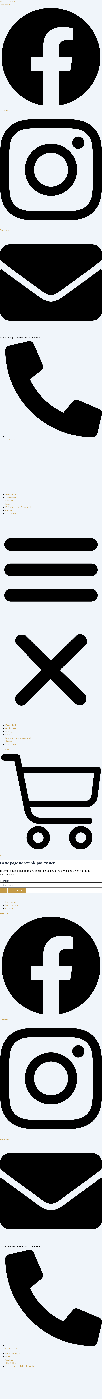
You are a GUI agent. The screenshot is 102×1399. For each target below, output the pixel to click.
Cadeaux (9, 510)
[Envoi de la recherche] (3, 890)
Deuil (7, 504)
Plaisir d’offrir (11, 494)
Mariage (9, 501)
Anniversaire (11, 497)
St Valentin (10, 513)
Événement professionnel (18, 507)
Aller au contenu (8, 1)
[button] (51, 619)
